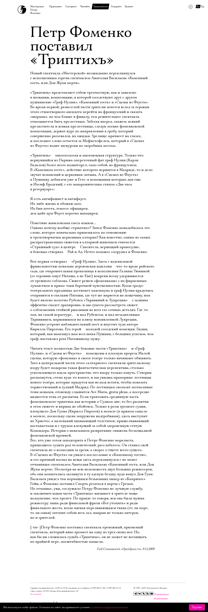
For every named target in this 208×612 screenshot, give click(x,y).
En (202, 6)
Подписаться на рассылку (156, 594)
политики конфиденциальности (109, 607)
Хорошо (197, 607)
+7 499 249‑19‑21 (113, 588)
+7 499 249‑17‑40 (97, 588)
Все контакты (35, 594)
